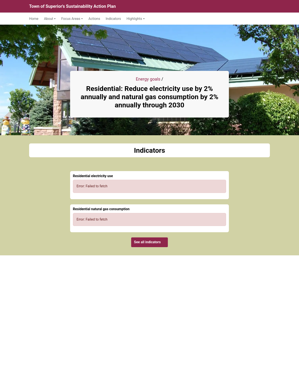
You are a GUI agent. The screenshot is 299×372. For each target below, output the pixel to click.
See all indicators (149, 242)
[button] (50, 18)
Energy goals (148, 79)
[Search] (265, 6)
